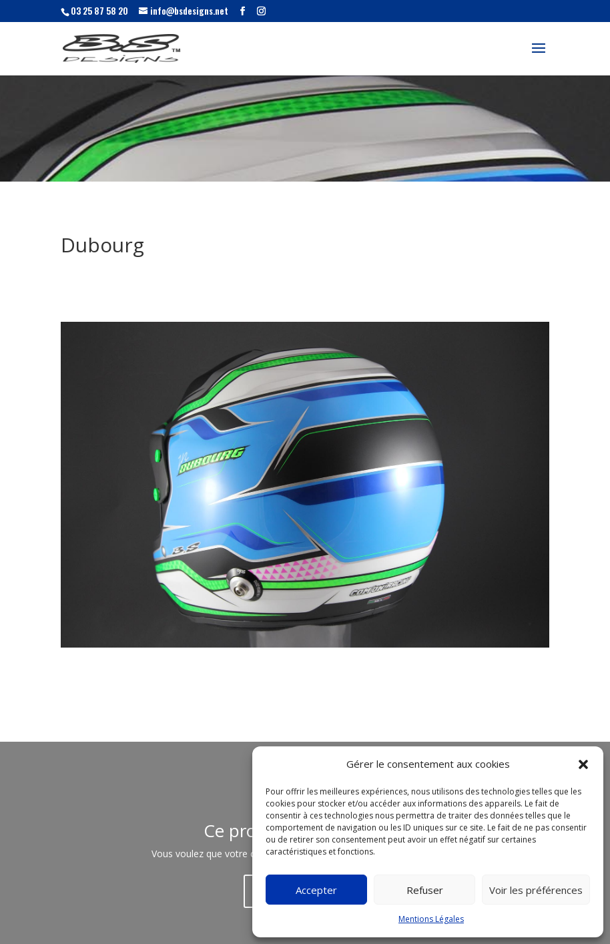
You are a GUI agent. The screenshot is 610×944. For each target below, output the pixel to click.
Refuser (424, 890)
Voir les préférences (536, 890)
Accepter (316, 890)
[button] (583, 764)
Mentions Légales (431, 919)
